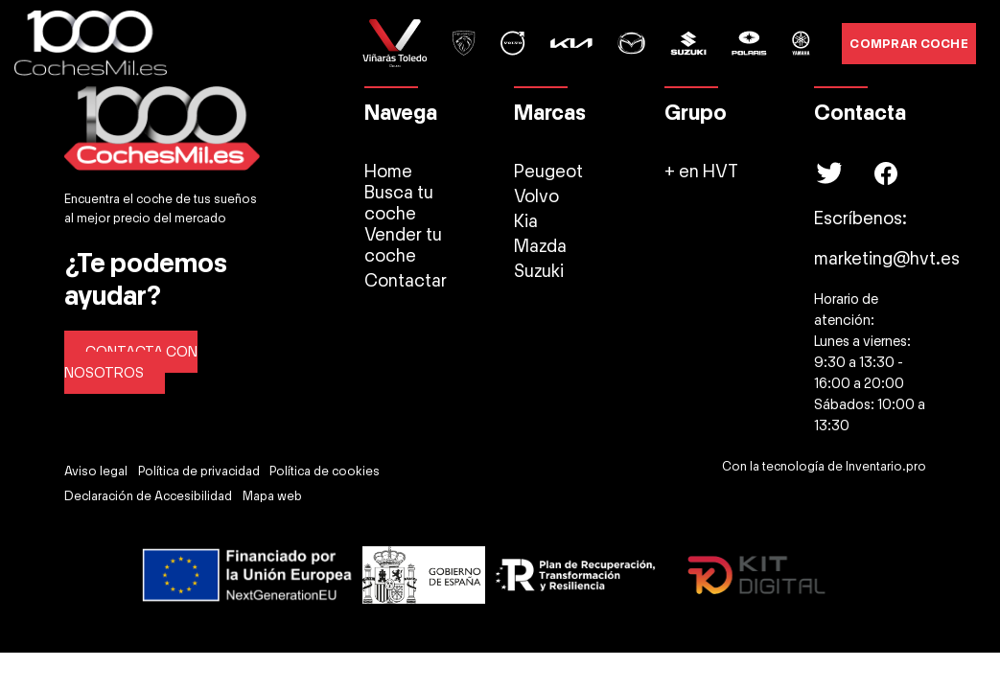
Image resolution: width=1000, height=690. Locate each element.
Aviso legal (96, 471)
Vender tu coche (403, 245)
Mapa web (272, 496)
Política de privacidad (199, 471)
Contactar (405, 280)
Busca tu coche (398, 203)
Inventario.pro (886, 466)
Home (388, 171)
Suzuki (539, 271)
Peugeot (548, 171)
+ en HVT (701, 171)
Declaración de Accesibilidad (148, 496)
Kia (526, 221)
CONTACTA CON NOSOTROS (131, 362)
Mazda (540, 246)
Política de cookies (324, 471)
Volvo (536, 196)
